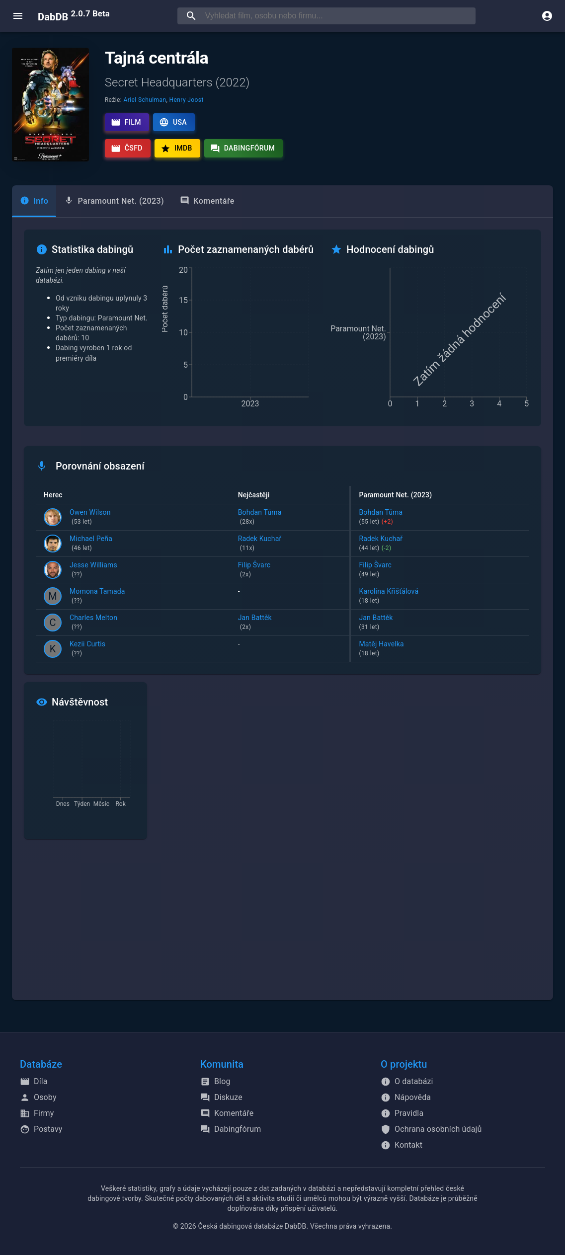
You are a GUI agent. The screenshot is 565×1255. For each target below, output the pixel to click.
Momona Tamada (97, 596)
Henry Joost (186, 99)
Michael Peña (91, 544)
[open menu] (18, 16)
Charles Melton (93, 623)
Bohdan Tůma (290, 517)
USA (173, 122)
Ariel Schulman (145, 99)
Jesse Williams (93, 570)
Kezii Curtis (87, 649)
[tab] (34, 201)
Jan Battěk (290, 623)
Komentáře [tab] (207, 201)
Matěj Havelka (440, 649)
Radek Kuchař (290, 544)
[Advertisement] (282, 925)
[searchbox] (338, 15)
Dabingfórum (242, 149)
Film (126, 122)
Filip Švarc (290, 570)
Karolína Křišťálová (440, 596)
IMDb (176, 149)
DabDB (74, 16)
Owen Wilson (90, 517)
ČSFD (127, 149)
